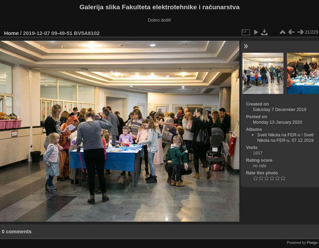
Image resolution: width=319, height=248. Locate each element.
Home (11, 33)
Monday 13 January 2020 (277, 122)
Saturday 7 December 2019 (279, 109)
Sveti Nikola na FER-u (278, 134)
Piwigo (312, 242)
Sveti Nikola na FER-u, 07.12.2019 (285, 137)
